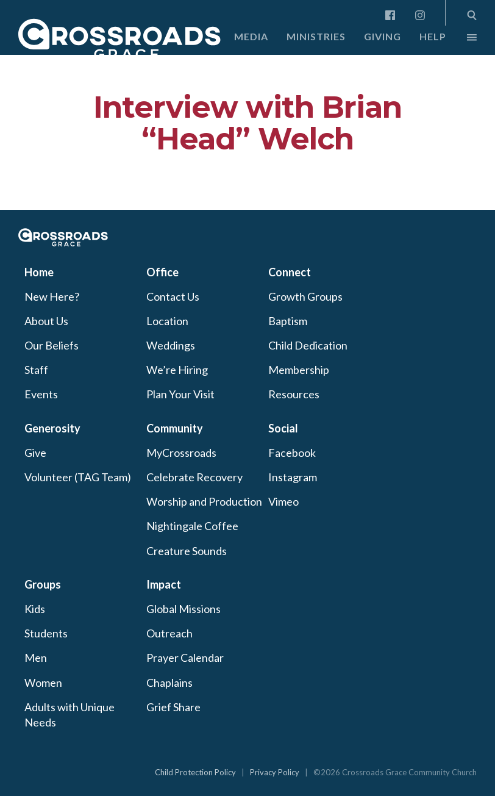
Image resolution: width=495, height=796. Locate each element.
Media (251, 36)
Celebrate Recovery (194, 477)
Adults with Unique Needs (69, 714)
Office (162, 272)
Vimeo (283, 501)
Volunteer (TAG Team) (77, 477)
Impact (163, 584)
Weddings (170, 345)
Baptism (287, 321)
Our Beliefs (51, 345)
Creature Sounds (186, 551)
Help (432, 36)
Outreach (169, 633)
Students (46, 633)
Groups (42, 584)
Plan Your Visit (180, 394)
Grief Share (173, 707)
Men (35, 657)
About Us (46, 321)
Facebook (292, 452)
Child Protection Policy (195, 772)
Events (41, 394)
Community (174, 428)
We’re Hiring (177, 369)
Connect (289, 272)
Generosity (52, 428)
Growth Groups (305, 296)
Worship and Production (204, 501)
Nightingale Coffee (192, 525)
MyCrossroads (181, 452)
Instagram (292, 477)
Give (35, 452)
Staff (36, 369)
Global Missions (183, 608)
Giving (382, 36)
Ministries (316, 36)
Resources (293, 394)
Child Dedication (307, 345)
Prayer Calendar (185, 657)
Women (43, 682)
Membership (298, 369)
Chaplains (169, 682)
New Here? (51, 296)
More (461, 40)
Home (39, 272)
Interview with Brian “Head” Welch (247, 123)
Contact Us (172, 296)
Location (167, 321)
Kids (34, 608)
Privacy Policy (274, 772)
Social (283, 428)
